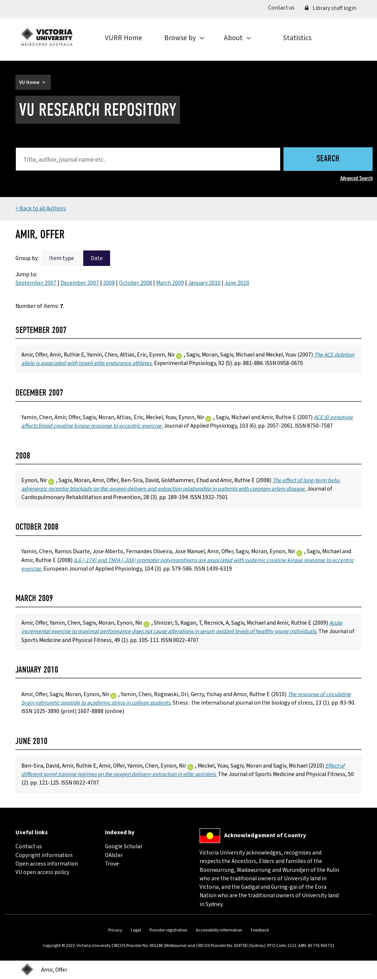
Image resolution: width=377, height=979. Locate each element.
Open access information (46, 864)
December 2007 (79, 283)
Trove (112, 864)
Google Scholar (123, 846)
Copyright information (44, 855)
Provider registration (168, 930)
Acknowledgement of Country (265, 835)
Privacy (115, 930)
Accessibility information (219, 930)
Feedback (260, 930)
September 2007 (35, 283)
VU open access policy (42, 872)
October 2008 (135, 283)
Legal (136, 930)
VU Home (29, 82)
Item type (61, 258)
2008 (109, 283)
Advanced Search (356, 178)
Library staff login (330, 8)
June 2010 (237, 283)
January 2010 (204, 283)
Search (328, 159)
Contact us (284, 7)
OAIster (114, 855)
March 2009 (170, 283)
